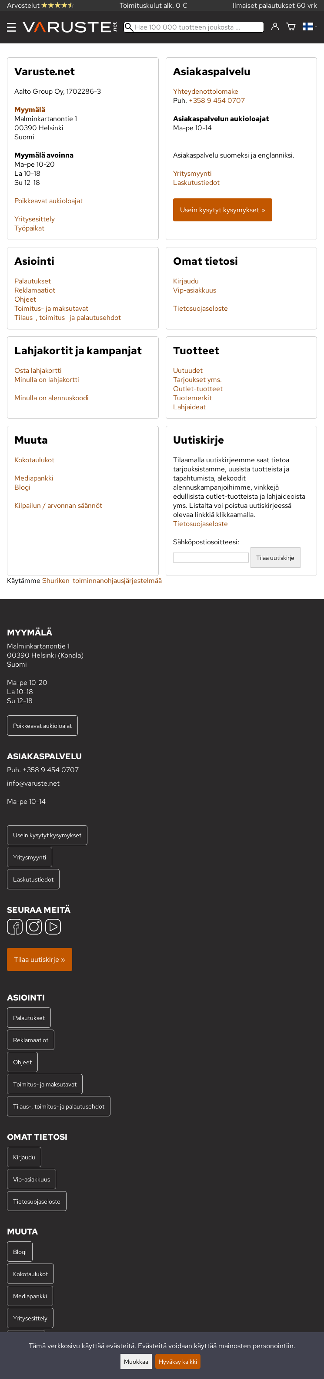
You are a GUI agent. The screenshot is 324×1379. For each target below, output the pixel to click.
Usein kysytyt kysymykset (47, 835)
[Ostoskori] (291, 27)
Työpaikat (29, 228)
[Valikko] (11, 27)
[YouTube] (53, 928)
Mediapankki (33, 478)
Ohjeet (25, 299)
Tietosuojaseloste (200, 308)
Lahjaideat (189, 406)
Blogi (22, 487)
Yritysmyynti (192, 173)
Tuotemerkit (192, 397)
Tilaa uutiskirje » (39, 959)
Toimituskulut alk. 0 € (153, 5)
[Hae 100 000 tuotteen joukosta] (194, 27)
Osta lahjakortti (38, 370)
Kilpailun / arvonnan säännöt (58, 505)
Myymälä (29, 109)
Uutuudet (188, 370)
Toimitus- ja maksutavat (51, 308)
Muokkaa (136, 1361)
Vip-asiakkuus (194, 290)
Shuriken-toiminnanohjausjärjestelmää (102, 580)
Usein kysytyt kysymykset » (222, 209)
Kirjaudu (186, 281)
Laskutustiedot (196, 182)
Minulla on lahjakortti (46, 379)
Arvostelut (40, 5)
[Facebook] (15, 928)
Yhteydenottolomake (205, 91)
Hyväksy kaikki (178, 1361)
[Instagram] (34, 928)
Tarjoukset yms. (197, 379)
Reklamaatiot (34, 290)
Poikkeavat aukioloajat (48, 200)
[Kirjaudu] (275, 27)
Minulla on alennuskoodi (51, 397)
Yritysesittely (34, 219)
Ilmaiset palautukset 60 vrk (275, 5)
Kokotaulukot (34, 459)
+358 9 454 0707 (217, 100)
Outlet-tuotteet (198, 388)
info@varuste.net (33, 783)
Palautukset (32, 281)
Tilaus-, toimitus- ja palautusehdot (67, 317)
